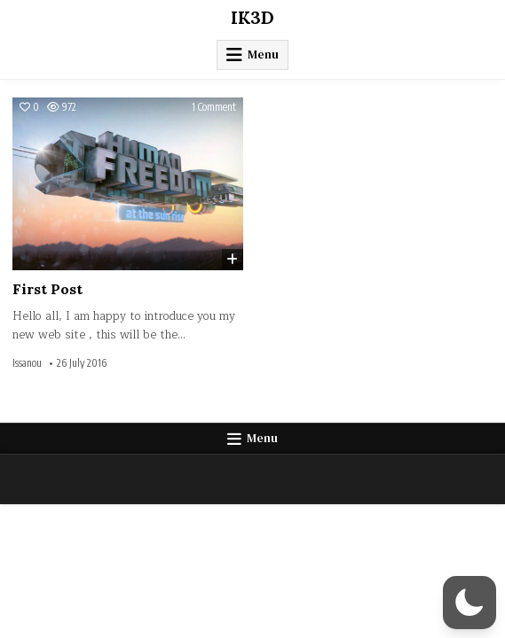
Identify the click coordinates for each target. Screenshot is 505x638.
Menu (263, 54)
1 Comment (214, 107)
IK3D (252, 17)
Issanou (27, 363)
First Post (47, 289)
